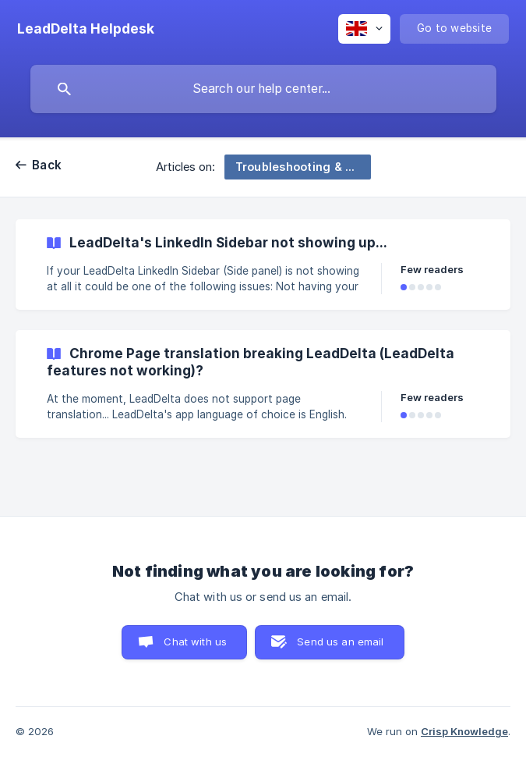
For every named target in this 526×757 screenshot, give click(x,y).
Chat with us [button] (195, 641)
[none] (85, 29)
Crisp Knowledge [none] (464, 731)
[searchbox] (263, 89)
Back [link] (47, 165)
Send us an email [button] (340, 641)
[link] (263, 264)
